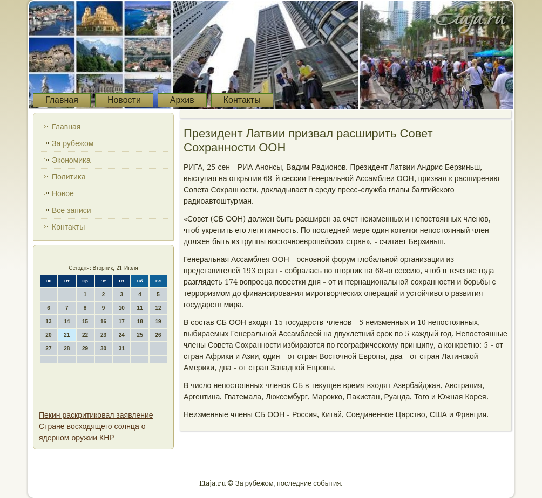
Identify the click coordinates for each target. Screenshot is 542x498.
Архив (182, 100)
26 (158, 335)
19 (158, 321)
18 (140, 321)
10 (122, 308)
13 (48, 321)
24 (122, 335)
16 (103, 321)
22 (85, 335)
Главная (61, 100)
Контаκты (68, 227)
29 (85, 348)
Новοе (63, 193)
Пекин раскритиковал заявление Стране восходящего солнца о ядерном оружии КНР (96, 426)
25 (140, 335)
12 (158, 308)
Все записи (71, 210)
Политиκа (69, 176)
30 (103, 348)
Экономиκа (71, 160)
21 (67, 335)
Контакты (242, 100)
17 (122, 321)
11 (140, 308)
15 (85, 321)
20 (48, 335)
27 (48, 348)
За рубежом (72, 143)
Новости (124, 100)
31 (122, 348)
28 (67, 348)
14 (67, 321)
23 (103, 335)
